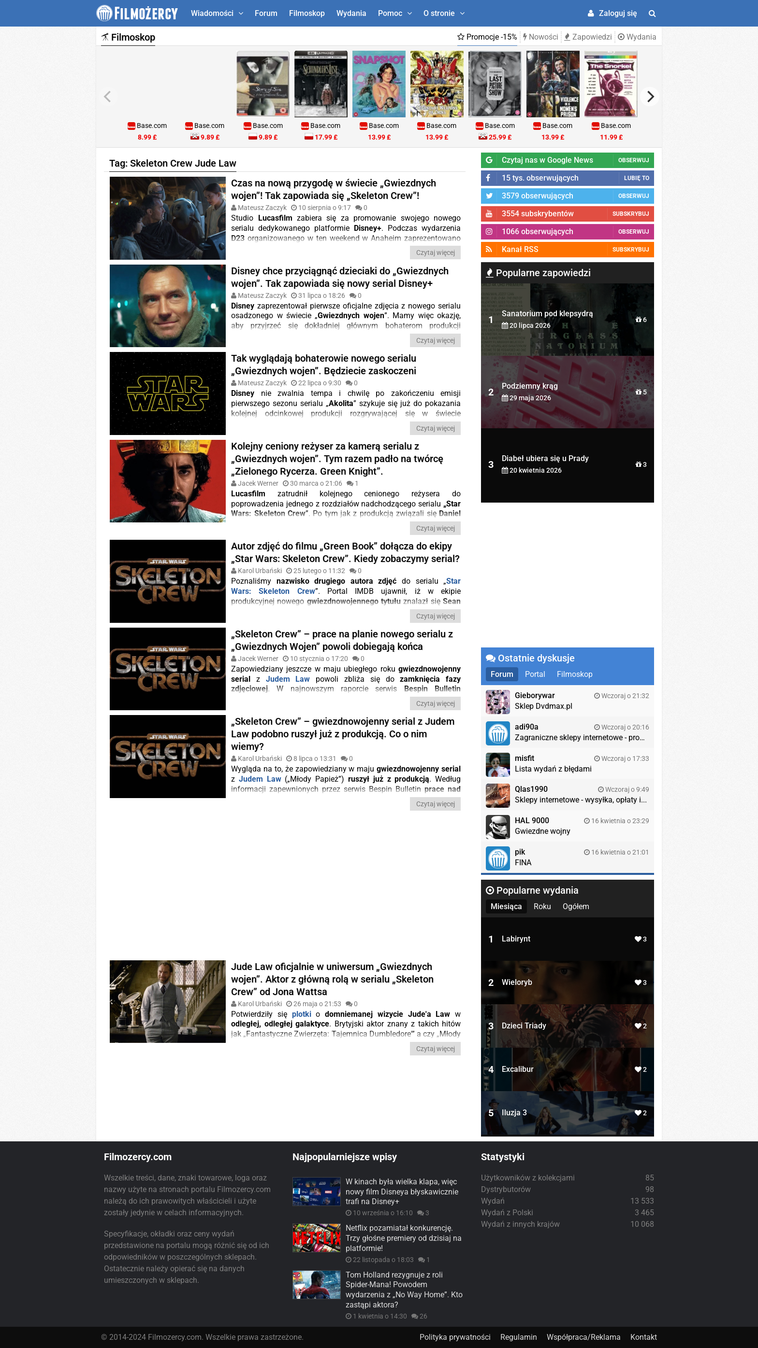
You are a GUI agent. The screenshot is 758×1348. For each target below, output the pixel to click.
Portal (535, 674)
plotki (301, 1013)
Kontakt (643, 1337)
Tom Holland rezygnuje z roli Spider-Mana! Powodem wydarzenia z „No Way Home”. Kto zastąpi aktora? (404, 1289)
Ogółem (576, 906)
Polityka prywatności (455, 1337)
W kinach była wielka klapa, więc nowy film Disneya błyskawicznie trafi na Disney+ (402, 1192)
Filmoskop (307, 13)
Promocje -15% (487, 37)
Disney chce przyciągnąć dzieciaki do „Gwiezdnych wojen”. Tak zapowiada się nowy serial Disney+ (340, 277)
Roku (542, 906)
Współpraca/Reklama (584, 1337)
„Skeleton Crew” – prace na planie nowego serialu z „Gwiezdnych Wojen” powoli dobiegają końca (342, 640)
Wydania (351, 13)
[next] (649, 96)
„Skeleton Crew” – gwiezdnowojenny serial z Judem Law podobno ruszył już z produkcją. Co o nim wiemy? (342, 733)
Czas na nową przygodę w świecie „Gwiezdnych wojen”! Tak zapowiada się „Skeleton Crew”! (333, 189)
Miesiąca (506, 906)
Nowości (540, 37)
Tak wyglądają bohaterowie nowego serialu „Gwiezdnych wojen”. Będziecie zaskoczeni (323, 364)
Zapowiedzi (588, 37)
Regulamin (518, 1337)
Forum (266, 13)
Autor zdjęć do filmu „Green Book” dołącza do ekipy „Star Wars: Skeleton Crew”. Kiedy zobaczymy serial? (345, 552)
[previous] (108, 96)
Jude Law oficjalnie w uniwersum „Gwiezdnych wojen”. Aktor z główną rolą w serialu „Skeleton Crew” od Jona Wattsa (332, 978)
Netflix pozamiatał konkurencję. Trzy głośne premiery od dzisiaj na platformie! (404, 1238)
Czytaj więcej (435, 252)
